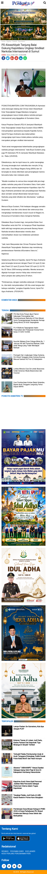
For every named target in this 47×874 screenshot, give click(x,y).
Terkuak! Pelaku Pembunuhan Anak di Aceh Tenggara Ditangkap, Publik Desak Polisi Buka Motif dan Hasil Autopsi (29, 756)
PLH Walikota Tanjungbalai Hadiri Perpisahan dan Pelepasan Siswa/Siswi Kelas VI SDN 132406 (28, 330)
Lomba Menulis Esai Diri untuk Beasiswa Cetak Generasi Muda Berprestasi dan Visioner (28, 371)
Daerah (14, 41)
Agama (9, 41)
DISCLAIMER (30, 851)
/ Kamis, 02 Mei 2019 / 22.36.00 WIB (16, 55)
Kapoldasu (21, 41)
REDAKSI (5, 851)
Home (3, 41)
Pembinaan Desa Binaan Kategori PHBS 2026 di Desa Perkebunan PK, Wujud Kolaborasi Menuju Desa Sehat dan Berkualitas (29, 812)
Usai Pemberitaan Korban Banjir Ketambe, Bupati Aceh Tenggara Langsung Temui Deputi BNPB (29, 384)
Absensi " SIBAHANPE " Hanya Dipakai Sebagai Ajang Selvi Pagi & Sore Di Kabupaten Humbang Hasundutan (28, 770)
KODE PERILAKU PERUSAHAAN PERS (16, 854)
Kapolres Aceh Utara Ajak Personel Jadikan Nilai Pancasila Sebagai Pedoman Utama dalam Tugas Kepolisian (27, 784)
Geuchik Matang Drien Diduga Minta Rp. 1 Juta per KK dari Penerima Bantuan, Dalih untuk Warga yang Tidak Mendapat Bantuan (29, 344)
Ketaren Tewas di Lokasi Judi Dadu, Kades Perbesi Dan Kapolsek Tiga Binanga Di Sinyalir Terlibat (27, 742)
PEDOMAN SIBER (17, 851)
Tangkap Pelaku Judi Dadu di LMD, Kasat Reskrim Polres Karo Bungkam (28, 796)
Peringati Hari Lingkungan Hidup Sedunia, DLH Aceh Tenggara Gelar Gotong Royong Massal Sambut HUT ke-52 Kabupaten (29, 357)
